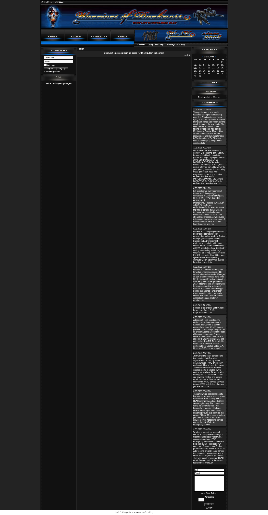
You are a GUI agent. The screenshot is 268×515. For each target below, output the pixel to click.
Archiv (209, 508)
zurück (187, 55)
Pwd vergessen (53, 72)
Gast (61, 2)
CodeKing (149, 512)
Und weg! (150, 44)
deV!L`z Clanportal (123, 512)
